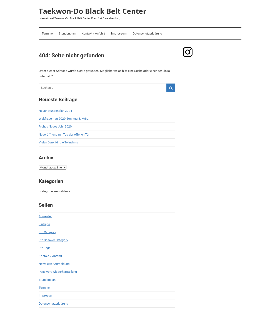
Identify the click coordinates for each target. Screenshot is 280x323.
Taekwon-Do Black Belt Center (92, 11)
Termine (47, 33)
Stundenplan (67, 33)
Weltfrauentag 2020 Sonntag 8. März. (64, 118)
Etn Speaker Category (53, 240)
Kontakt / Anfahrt (93, 33)
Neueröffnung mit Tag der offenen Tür (64, 134)
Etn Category (47, 232)
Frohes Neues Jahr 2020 (55, 126)
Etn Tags (45, 248)
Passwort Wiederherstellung (58, 271)
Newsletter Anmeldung (54, 264)
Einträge (44, 224)
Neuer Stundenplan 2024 (55, 110)
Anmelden (45, 216)
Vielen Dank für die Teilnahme (58, 142)
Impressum (119, 33)
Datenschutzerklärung (147, 33)
